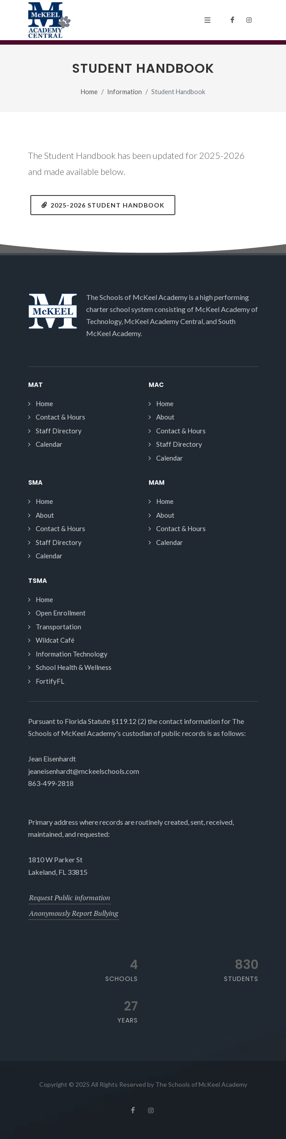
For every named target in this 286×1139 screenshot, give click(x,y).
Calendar (49, 444)
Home (89, 92)
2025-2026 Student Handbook (103, 205)
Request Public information (69, 897)
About (165, 417)
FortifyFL (50, 681)
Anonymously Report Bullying (73, 913)
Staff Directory (59, 431)
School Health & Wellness (74, 667)
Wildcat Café (55, 640)
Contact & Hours (60, 417)
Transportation (58, 627)
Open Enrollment (61, 613)
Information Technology (72, 654)
